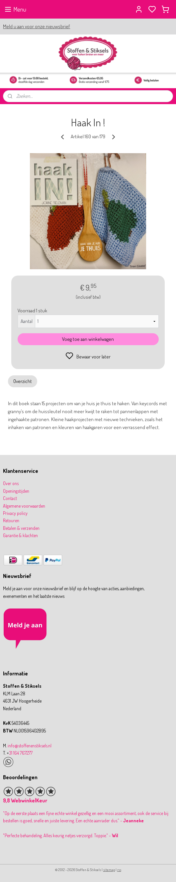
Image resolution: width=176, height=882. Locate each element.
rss (119, 869)
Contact (10, 498)
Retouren (11, 520)
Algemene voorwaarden (24, 506)
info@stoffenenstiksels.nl (29, 745)
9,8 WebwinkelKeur (25, 800)
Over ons (11, 483)
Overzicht (22, 381)
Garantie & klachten (20, 535)
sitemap (109, 869)
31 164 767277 (21, 753)
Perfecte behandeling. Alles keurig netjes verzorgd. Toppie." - (61, 835)
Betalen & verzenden (21, 528)
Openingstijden (16, 491)
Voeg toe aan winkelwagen (88, 339)
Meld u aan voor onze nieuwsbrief (36, 26)
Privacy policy (15, 513)
